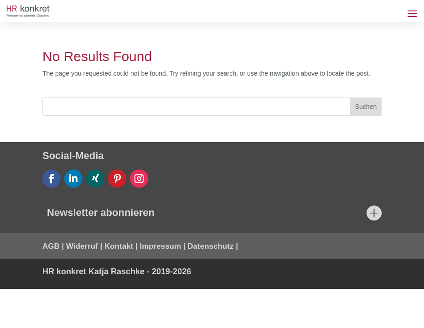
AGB (51, 246)
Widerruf (82, 246)
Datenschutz (210, 246)
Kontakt (118, 246)
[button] (20, 308)
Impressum (160, 246)
